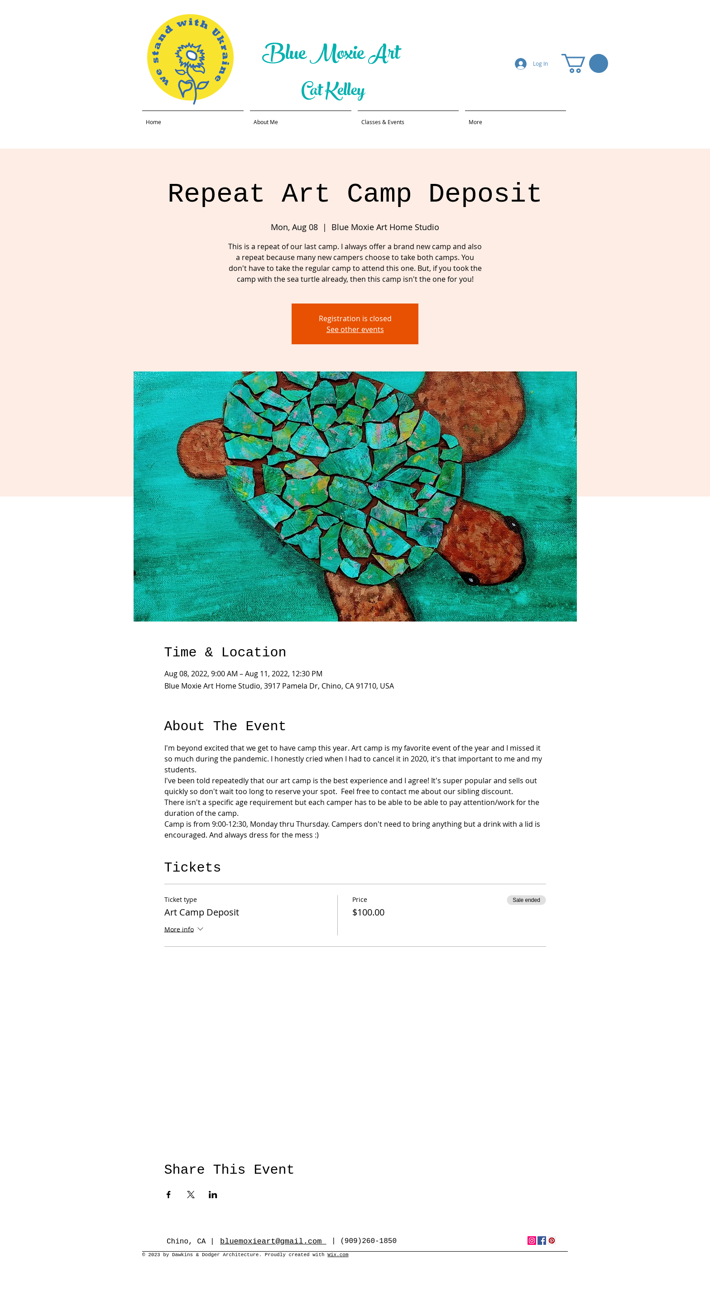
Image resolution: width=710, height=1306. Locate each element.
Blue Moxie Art (332, 55)
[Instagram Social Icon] (532, 1240)
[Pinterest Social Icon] (551, 1240)
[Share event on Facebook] (168, 1194)
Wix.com (337, 1255)
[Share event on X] (191, 1194)
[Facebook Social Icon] (541, 1240)
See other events (355, 329)
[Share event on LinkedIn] (213, 1194)
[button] (584, 63)
